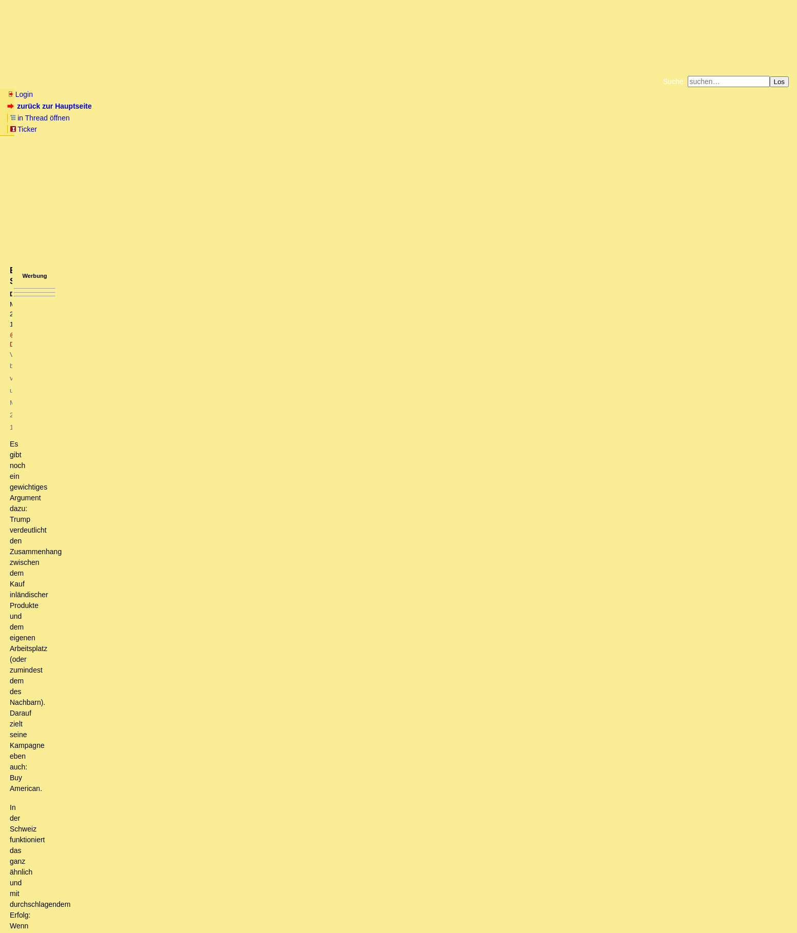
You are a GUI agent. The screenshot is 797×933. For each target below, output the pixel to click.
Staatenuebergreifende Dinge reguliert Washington (110, 365)
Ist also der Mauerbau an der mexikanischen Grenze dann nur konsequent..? (152, 665)
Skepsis (63, 433)
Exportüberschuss (95, 578)
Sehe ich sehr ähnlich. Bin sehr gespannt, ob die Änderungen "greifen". (157, 733)
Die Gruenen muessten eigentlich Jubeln (100, 762)
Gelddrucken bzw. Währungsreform (78, 801)
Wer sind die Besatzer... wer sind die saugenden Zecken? (141, 849)
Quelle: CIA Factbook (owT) (97, 539)
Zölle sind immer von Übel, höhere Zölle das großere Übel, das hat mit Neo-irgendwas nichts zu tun (195, 520)
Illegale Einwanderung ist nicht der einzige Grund (126, 694)
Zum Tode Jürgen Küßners (366, 120)
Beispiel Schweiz (82, 549)
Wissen (85, 81)
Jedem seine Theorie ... (88, 423)
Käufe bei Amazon (348, 128)
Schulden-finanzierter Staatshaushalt (81, 781)
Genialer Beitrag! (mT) (72, 442)
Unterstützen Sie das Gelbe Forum (255, 128)
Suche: (674, 81)
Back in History (61, 723)
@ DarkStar (145, 162)
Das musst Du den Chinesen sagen (101, 597)
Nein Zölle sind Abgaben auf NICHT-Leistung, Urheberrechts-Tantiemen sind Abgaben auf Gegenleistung (232, 481)
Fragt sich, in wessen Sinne (89, 413)
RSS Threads (64, 904)
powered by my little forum (398, 920)
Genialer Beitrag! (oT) (64, 646)
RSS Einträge (26, 904)
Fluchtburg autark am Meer (286, 120)
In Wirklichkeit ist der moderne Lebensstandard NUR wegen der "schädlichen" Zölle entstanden (202, 462)
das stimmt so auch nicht (69, 375)
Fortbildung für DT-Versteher (79, 868)
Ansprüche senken (67, 636)
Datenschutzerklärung (518, 120)
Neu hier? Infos (32, 81)
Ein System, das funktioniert (82, 384)
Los (779, 82)
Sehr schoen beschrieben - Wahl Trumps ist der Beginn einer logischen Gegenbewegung (178, 626)
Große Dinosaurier (86, 510)
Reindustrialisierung (61, 713)
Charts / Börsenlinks (247, 81)
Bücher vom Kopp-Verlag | (448, 120)
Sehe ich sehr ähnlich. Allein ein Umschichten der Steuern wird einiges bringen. (179, 587)
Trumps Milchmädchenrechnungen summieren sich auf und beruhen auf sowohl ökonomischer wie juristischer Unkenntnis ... (219, 355)
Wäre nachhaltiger (59, 743)
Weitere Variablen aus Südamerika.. (99, 684)
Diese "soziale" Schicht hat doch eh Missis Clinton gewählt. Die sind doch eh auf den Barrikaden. (190, 752)
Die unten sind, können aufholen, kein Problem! (120, 394)
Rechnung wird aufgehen (62, 704)
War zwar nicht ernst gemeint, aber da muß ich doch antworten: (172, 490)
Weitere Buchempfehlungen (419, 128)
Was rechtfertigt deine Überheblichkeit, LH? (114, 529)
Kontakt (94, 904)
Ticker (173, 106)
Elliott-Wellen (134, 81)
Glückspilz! (70, 403)
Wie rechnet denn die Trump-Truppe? (79, 345)
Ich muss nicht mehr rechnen (68, 771)
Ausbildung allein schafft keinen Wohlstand (98, 656)
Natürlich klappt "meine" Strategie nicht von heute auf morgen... (135, 830)
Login (20, 94)
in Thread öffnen (126, 106)
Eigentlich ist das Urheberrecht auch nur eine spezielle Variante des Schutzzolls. (185, 472)
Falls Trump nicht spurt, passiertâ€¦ (78, 791)
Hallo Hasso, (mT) (71, 840)
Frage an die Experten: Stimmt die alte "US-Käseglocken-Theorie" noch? (138, 810)
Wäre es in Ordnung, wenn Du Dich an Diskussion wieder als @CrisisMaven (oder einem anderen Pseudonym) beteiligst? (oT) (247, 617)
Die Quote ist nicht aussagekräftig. (121, 568)
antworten (36, 309)
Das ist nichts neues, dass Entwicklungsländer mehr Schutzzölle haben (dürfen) (179, 607)
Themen (184, 81)
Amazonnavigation (498, 128)
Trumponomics (81, 500)
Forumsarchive (319, 81)
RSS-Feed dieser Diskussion (610, 330)
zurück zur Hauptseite (50, 106)
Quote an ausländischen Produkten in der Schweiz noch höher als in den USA (184, 559)
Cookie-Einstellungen (560, 128)
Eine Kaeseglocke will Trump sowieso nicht (110, 859)
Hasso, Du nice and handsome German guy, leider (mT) (117, 820)
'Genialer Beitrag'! (73, 452)
